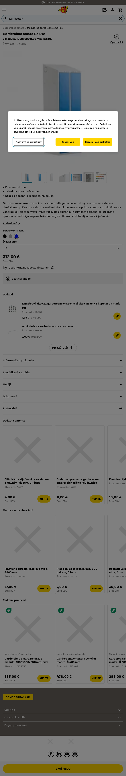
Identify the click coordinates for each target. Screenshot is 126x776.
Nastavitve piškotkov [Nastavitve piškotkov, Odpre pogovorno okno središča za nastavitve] (29, 141)
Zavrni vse (68, 141)
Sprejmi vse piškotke (97, 141)
